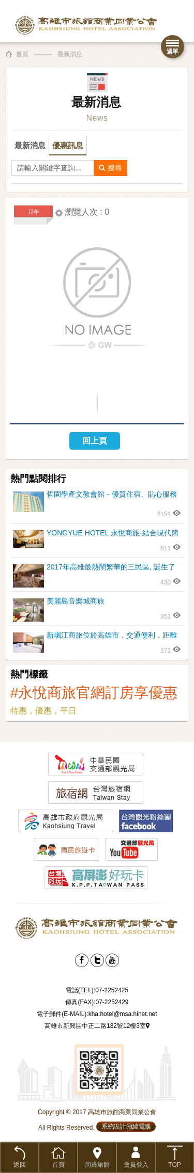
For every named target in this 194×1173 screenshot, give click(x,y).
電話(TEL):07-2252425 (97, 990)
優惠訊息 (67, 145)
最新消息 (69, 54)
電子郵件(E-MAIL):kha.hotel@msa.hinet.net (97, 1014)
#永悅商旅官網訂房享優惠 (94, 693)
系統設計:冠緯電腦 (126, 1126)
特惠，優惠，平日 (43, 710)
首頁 (22, 54)
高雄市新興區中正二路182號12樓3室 (97, 1025)
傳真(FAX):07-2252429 (96, 1002)
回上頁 (94, 440)
